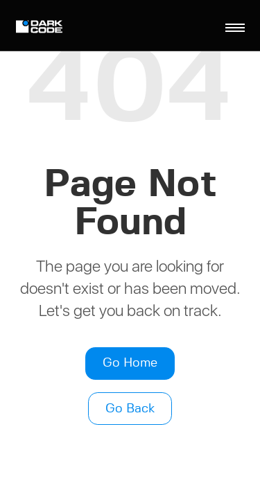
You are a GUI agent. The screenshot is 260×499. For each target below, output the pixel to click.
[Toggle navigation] (235, 28)
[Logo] (41, 28)
